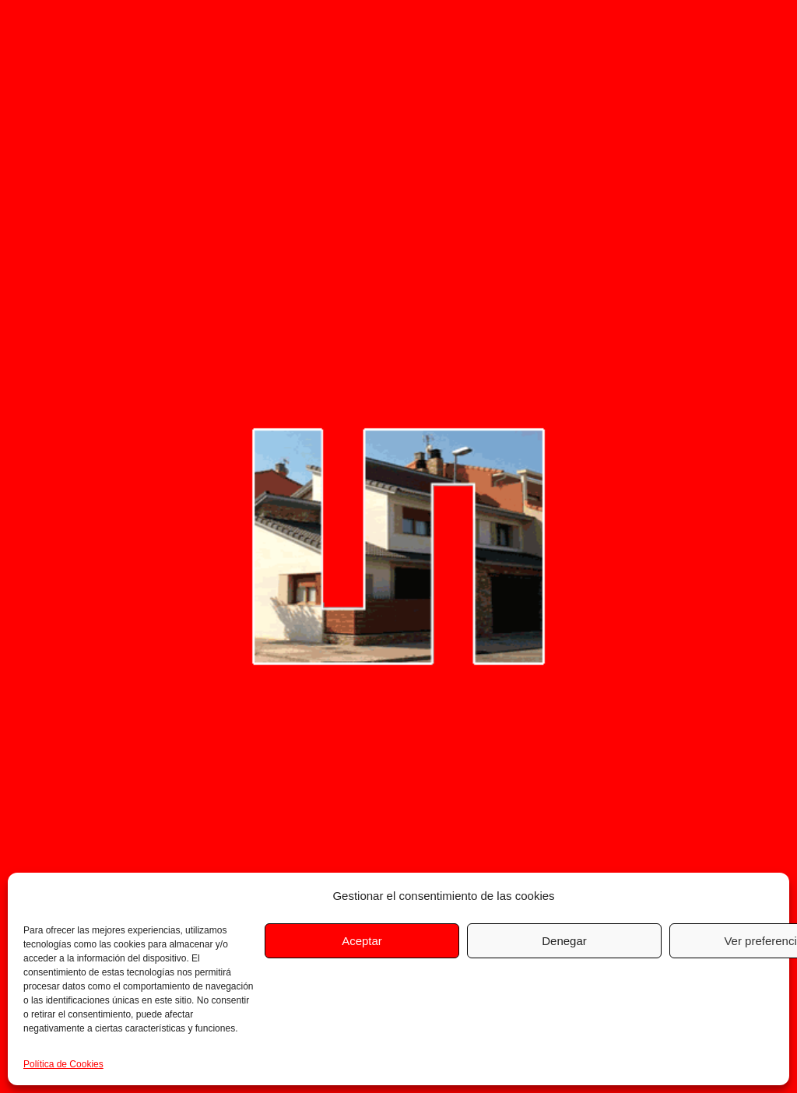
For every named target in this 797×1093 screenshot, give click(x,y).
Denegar (564, 940)
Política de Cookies (63, 1064)
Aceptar (362, 940)
